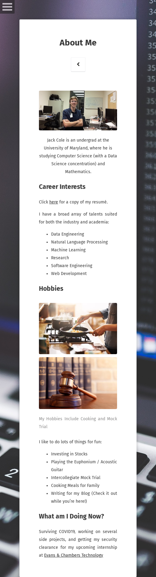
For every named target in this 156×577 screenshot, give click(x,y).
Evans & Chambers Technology (73, 555)
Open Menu (7, 7)
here (53, 202)
